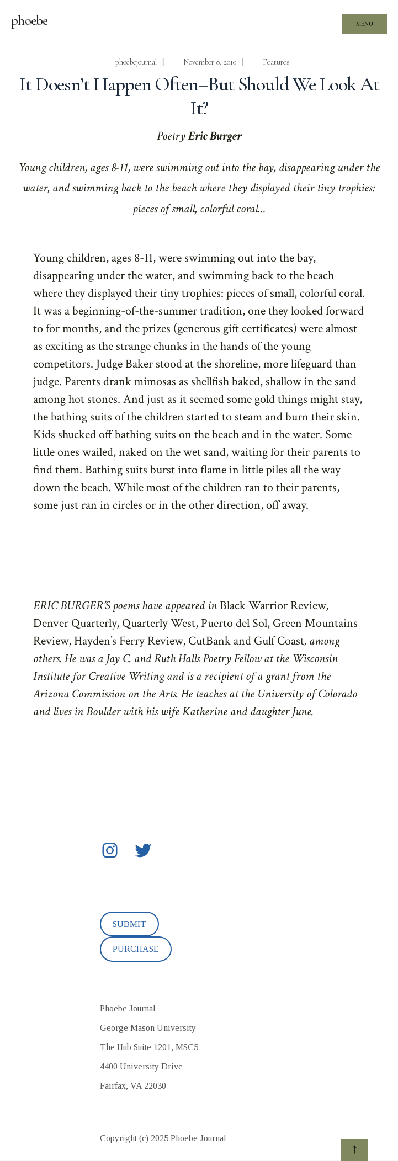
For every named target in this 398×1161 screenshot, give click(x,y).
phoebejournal (136, 62)
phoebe (29, 20)
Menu (364, 24)
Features (276, 62)
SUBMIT (129, 924)
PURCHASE (136, 949)
